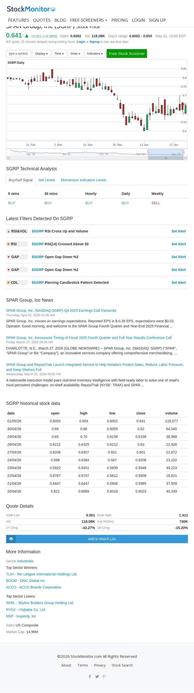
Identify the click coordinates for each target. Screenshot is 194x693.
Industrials (25, 561)
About (66, 665)
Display (41, 53)
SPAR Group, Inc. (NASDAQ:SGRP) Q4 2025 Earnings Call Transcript (61, 311)
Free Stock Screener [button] (128, 53)
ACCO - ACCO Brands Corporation (33, 587)
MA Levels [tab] (47, 180)
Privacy (100, 665)
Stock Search (122, 665)
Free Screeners (88, 20)
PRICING (119, 20)
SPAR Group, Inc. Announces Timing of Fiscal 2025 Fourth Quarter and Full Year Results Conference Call (89, 338)
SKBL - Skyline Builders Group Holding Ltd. (40, 603)
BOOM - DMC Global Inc (25, 581)
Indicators (95, 53)
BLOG (60, 20)
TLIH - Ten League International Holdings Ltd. (41, 574)
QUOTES (42, 20)
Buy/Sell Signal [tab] (21, 180)
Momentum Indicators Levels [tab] (83, 180)
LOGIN (138, 20)
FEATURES (18, 20)
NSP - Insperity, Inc (21, 616)
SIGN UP (157, 20)
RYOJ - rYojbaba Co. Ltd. (26, 610)
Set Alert (179, 231)
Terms (82, 665)
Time (59, 53)
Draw (75, 53)
